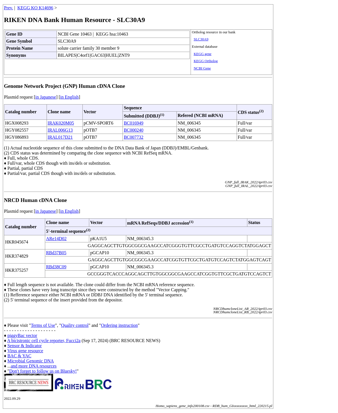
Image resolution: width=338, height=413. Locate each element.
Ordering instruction (119, 325)
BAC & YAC (19, 355)
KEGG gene (202, 54)
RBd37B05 (56, 252)
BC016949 (133, 123)
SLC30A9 (201, 39)
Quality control (74, 325)
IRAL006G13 (60, 130)
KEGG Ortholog (206, 61)
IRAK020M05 (61, 123)
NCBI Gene (202, 68)
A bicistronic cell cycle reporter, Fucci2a (43, 340)
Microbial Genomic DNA (30, 360)
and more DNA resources (33, 366)
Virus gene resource (25, 350)
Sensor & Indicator (24, 345)
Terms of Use (43, 325)
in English (69, 97)
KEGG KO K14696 (35, 7)
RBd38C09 (56, 266)
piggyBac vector (22, 335)
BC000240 (133, 130)
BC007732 (133, 137)
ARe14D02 (56, 238)
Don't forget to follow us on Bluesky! (43, 371)
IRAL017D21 (60, 137)
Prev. (8, 7)
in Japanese (45, 97)
